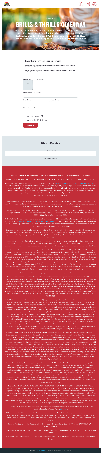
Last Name (55, 100)
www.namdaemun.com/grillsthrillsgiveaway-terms (74, 183)
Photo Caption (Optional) (32, 92)
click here (63, 409)
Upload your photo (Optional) (33, 79)
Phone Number (28, 108)
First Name (27, 100)
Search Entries (50, 150)
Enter (30, 125)
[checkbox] (24, 116)
